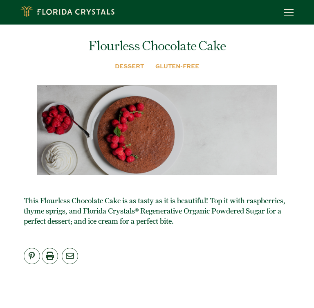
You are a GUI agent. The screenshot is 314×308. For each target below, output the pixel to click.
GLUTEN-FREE (177, 66)
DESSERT (129, 66)
